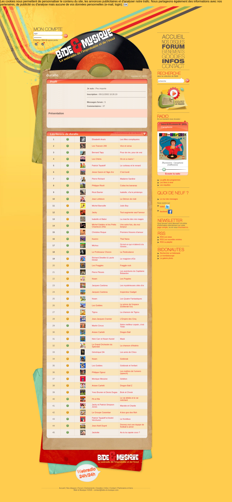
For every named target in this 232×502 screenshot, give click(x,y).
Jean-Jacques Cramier (102, 319)
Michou (95, 245)
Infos (106, 488)
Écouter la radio (172, 174)
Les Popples (125, 279)
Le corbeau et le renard (130, 165)
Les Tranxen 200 (99, 146)
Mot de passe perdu (50, 40)
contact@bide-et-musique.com (106, 490)
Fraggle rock (125, 265)
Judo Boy (124, 206)
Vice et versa (125, 146)
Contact (113, 488)
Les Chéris (97, 159)
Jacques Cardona (99, 285)
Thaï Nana (124, 239)
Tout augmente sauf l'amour (132, 212)
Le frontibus (125, 419)
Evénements (89, 488)
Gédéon (123, 379)
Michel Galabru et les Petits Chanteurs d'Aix (104, 225)
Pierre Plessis (98, 272)
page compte (162, 227)
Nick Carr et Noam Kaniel (103, 339)
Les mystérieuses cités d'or (132, 285)
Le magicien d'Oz (127, 259)
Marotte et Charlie (128, 406)
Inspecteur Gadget (128, 292)
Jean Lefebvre (98, 199)
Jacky (94, 212)
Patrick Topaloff (98, 165)
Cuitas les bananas (128, 185)
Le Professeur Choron (101, 252)
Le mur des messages (169, 199)
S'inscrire (37, 40)
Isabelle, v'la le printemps (131, 192)
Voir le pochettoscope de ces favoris (126, 133)
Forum (80, 488)
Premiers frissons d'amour (131, 232)
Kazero (95, 239)
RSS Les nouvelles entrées (171, 240)
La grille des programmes (170, 180)
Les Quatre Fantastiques (131, 299)
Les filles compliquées (130, 139)
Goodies (99, 488)
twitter (165, 207)
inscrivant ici (183, 227)
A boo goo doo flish (128, 412)
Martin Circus (98, 325)
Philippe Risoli (98, 185)
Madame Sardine (127, 179)
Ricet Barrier (97, 192)
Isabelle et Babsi (99, 219)
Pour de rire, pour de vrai (131, 152)
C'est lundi (124, 172)
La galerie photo (166, 258)
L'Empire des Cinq (128, 319)
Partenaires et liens (125, 488)
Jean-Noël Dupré (99, 426)
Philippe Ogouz (98, 372)
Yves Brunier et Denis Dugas (104, 392)
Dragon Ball (125, 332)
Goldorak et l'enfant (128, 365)
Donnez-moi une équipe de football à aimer (132, 426)
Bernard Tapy (98, 152)
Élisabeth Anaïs (99, 139)
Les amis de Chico (128, 352)
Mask (122, 339)
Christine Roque (99, 232)
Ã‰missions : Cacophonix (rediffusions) (172, 164)
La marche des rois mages (132, 219)
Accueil (62, 488)
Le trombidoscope (167, 256)
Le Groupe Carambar (101, 412)
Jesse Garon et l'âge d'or (103, 172)
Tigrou (95, 312)
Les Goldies (97, 305)
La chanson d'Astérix (129, 345)
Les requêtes (165, 185)
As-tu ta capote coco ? (130, 432)
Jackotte (95, 432)
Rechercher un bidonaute (170, 253)
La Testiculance (127, 252)
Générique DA (98, 352)
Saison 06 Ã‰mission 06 (171, 124)
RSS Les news (166, 237)
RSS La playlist (166, 242)
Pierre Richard (98, 179)
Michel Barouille (99, 206)
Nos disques (71, 488)
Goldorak (124, 359)
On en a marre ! (127, 159)
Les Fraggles (97, 265)
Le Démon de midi (128, 199)
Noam (94, 279)
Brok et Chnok (126, 392)
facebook (166, 212)
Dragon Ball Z (126, 385)
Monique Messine (99, 379)
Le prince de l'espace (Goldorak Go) (129, 305)
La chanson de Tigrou (129, 312)
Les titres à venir (166, 183)
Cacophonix (166, 127)
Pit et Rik (96, 399)
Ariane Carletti (98, 332)
